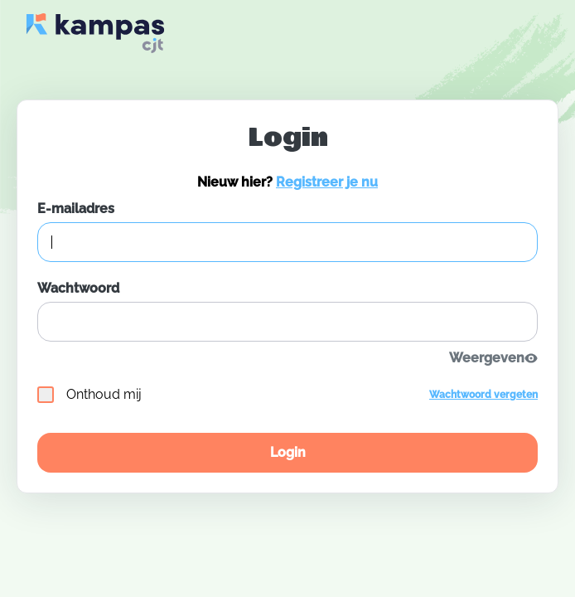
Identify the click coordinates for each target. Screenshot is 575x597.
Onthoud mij (89, 394)
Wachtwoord (78, 288)
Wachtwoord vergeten (483, 394)
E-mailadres (75, 208)
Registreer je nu (327, 182)
